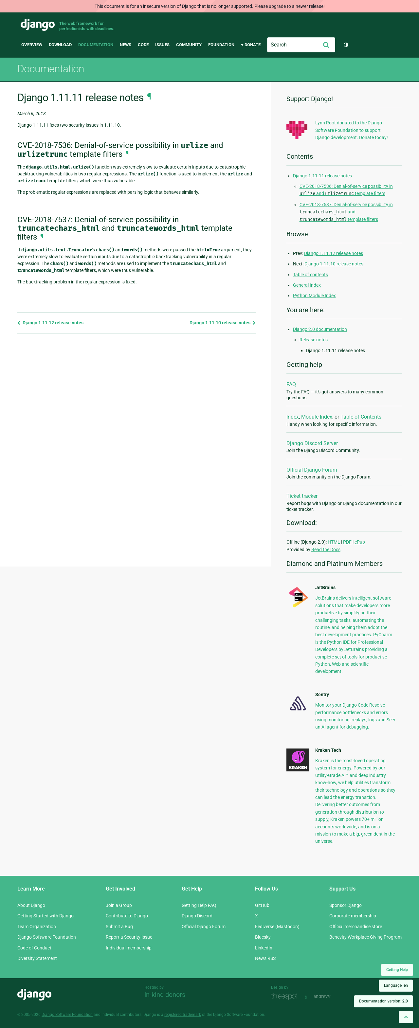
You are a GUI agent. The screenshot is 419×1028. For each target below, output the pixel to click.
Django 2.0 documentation (320, 329)
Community (189, 44)
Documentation (95, 44)
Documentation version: (383, 1001)
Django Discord (197, 915)
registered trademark (182, 1014)
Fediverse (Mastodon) (277, 926)
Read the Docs (325, 549)
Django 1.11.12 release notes (50, 322)
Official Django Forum (311, 470)
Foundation (221, 44)
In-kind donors (164, 995)
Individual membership (129, 947)
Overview (31, 44)
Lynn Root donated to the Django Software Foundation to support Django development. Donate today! (351, 130)
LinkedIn (263, 947)
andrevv (329, 996)
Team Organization (36, 926)
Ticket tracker (302, 496)
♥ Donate (251, 44)
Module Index (316, 417)
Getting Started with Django (45, 915)
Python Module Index (314, 295)
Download (60, 44)
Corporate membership (352, 915)
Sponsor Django (345, 905)
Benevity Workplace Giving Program (365, 937)
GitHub (262, 905)
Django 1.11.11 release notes (322, 175)
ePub (360, 542)
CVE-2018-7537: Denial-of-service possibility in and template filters (346, 212)
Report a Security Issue (129, 937)
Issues (162, 44)
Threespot (286, 996)
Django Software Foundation (46, 937)
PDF (347, 542)
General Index (307, 285)
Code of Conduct (34, 947)
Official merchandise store (355, 926)
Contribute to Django (127, 915)
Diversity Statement (37, 958)
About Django (31, 905)
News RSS (265, 958)
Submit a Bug (119, 926)
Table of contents (310, 274)
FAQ (291, 384)
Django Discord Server (312, 443)
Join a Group (119, 905)
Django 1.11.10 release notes (223, 322)
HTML (334, 542)
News (125, 44)
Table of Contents (360, 417)
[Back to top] (406, 1017)
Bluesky (263, 937)
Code (143, 44)
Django (38, 25)
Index (292, 417)
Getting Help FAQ (199, 905)
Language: (396, 985)
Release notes (314, 339)
